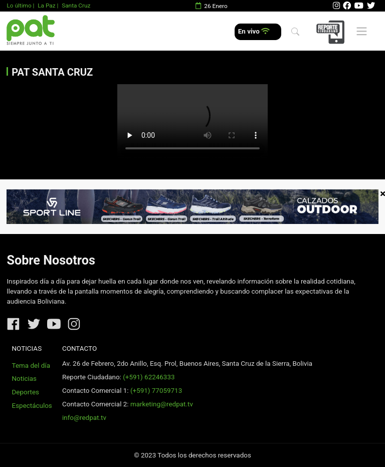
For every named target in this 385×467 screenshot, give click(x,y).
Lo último (19, 5)
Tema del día (31, 365)
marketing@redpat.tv (161, 404)
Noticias (24, 378)
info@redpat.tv (84, 417)
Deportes (26, 392)
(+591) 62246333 (148, 377)
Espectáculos (32, 405)
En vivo (254, 31)
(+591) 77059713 (156, 390)
